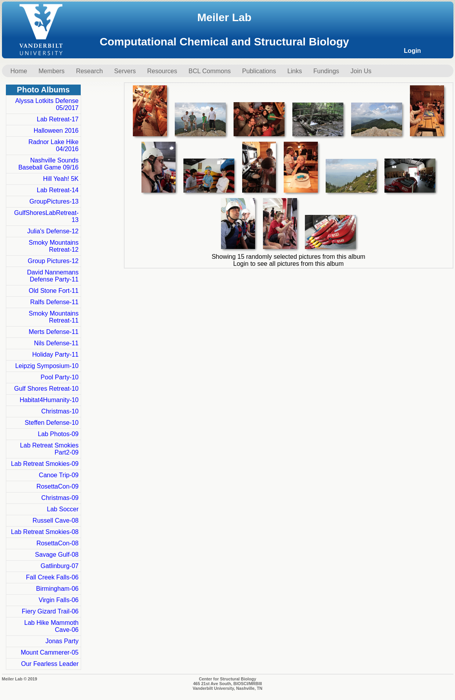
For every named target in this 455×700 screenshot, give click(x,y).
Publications (259, 71)
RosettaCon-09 (57, 486)
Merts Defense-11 (53, 331)
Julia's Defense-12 (52, 231)
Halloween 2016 (56, 130)
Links (294, 71)
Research (89, 71)
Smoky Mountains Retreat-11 (53, 317)
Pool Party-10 (60, 377)
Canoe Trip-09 (58, 475)
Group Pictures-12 (53, 261)
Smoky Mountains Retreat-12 (53, 246)
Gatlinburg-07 (60, 566)
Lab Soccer (63, 509)
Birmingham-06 (57, 588)
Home (19, 71)
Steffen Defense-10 (52, 422)
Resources (162, 71)
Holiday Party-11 (55, 354)
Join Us (360, 71)
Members (51, 71)
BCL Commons (210, 71)
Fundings (326, 71)
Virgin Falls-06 (59, 600)
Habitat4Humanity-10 (49, 400)
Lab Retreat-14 (58, 190)
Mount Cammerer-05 (50, 652)
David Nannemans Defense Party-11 (53, 276)
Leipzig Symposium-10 (47, 366)
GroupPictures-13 (53, 201)
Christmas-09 (59, 497)
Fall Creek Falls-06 (52, 577)
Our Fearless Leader (50, 663)
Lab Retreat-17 (58, 119)
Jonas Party (61, 641)
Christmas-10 (59, 411)
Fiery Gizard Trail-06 (50, 611)
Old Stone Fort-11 (53, 290)
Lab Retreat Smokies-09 (45, 463)
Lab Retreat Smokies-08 (45, 532)
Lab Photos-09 (58, 434)
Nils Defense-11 (56, 343)
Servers (125, 71)
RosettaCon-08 (57, 543)
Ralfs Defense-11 (54, 302)
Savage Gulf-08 (56, 554)
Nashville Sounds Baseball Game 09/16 (48, 164)
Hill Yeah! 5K (61, 178)
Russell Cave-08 (55, 520)
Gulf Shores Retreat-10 (46, 388)
